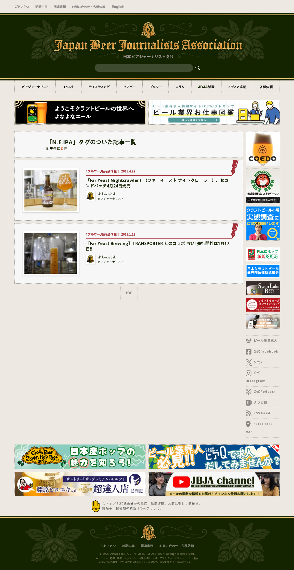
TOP (129, 292)
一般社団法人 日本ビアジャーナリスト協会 (147, 40)
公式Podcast (264, 391)
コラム (180, 86)
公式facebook (265, 351)
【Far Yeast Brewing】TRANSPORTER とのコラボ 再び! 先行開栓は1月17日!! (157, 246)
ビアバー (129, 86)
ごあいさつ (21, 6)
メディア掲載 (237, 86)
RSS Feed (261, 413)
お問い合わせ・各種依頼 (176, 546)
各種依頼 (266, 86)
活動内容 (41, 6)
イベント (68, 86)
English (118, 6)
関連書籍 (59, 6)
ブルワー (155, 86)
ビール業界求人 (264, 340)
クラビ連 (259, 402)
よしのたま (107, 193)
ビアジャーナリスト (35, 86)
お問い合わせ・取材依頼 (89, 6)
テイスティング (99, 86)
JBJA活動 (206, 86)
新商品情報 (109, 171)
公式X (257, 362)
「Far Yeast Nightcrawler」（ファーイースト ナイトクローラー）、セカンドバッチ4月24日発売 (157, 183)
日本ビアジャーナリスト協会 (149, 532)
